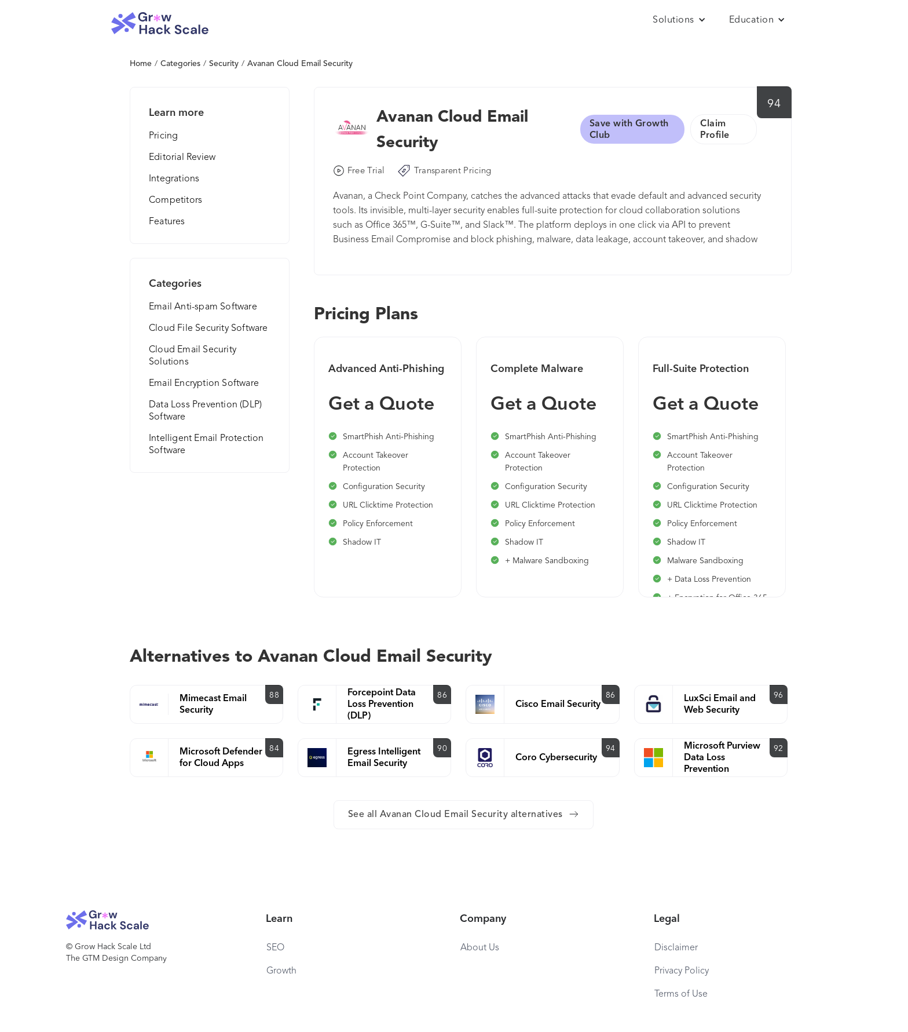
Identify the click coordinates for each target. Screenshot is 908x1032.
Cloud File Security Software (208, 328)
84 (274, 749)
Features (167, 222)
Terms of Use (681, 994)
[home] (159, 23)
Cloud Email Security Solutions (192, 356)
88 (274, 695)
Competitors (175, 200)
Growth (281, 971)
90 (442, 749)
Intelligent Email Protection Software (206, 444)
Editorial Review (182, 157)
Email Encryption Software (204, 383)
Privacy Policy (681, 971)
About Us (479, 948)
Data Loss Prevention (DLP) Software (205, 411)
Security (224, 64)
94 (774, 104)
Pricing (163, 136)
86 (442, 695)
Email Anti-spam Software (203, 307)
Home (141, 64)
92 (778, 749)
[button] (679, 20)
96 (778, 695)
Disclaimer (676, 948)
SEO (275, 948)
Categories (180, 64)
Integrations (174, 179)
